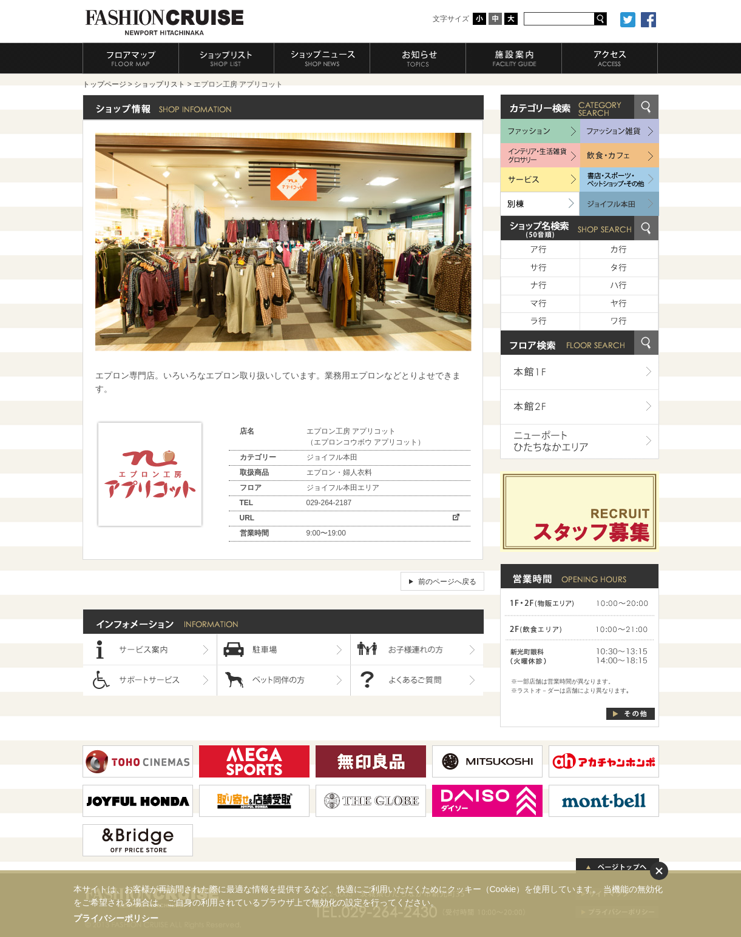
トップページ (104, 84)
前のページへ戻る (447, 581)
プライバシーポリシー (115, 918)
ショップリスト (159, 84)
